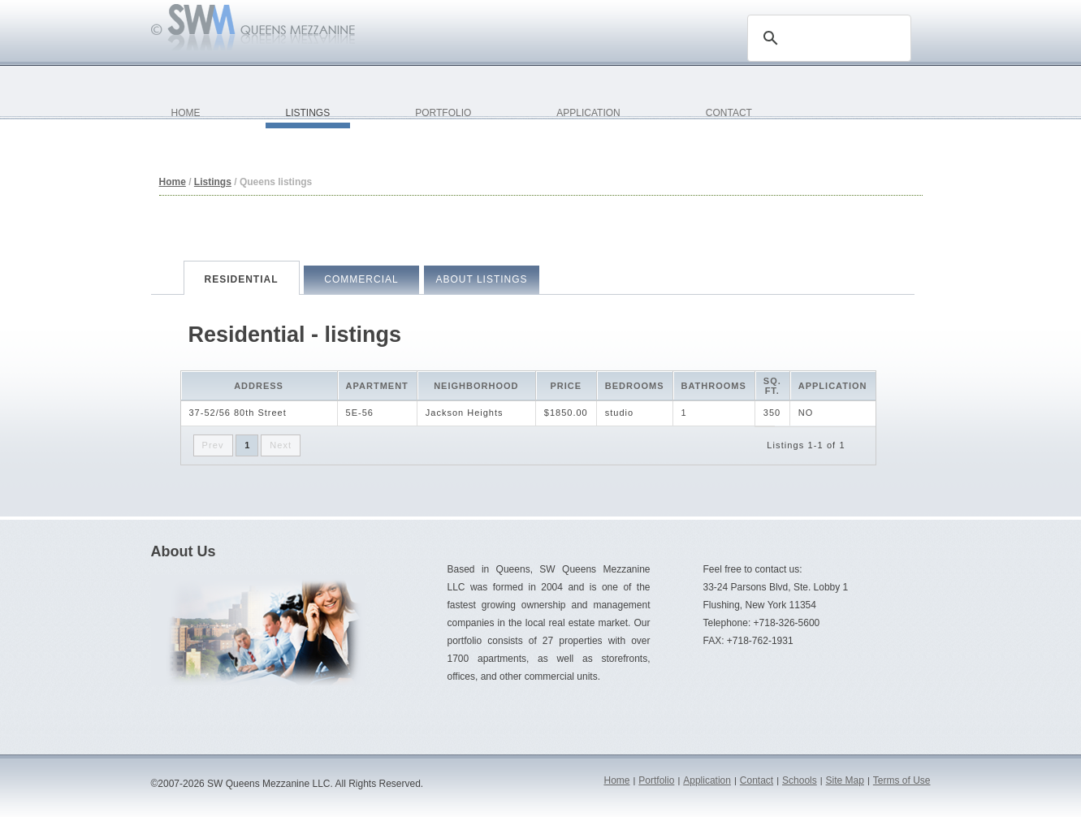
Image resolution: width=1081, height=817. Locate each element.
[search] (826, 38)
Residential (241, 279)
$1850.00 (566, 412)
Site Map (845, 780)
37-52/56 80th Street (238, 412)
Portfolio (656, 780)
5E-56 (360, 412)
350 (771, 412)
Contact (756, 780)
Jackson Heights (465, 412)
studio (619, 412)
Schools (799, 780)
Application (707, 780)
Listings (212, 182)
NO (806, 412)
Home (172, 182)
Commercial (361, 279)
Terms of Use (902, 780)
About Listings (481, 279)
